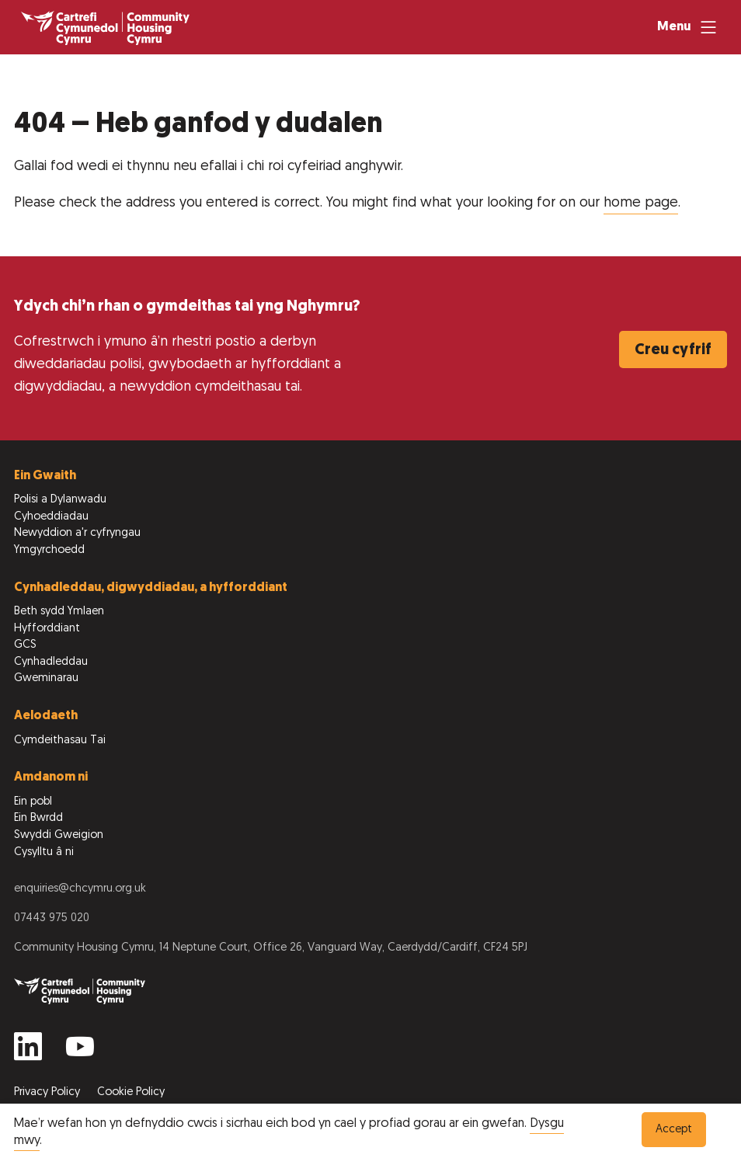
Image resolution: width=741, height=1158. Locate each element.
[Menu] (688, 27)
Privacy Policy (48, 1092)
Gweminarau (46, 678)
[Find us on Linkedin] (28, 1052)
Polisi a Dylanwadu (60, 500)
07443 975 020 (51, 918)
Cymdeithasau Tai (60, 740)
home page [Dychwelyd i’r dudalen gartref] (641, 203)
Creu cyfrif (673, 350)
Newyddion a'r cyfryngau (77, 533)
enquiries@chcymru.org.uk (80, 889)
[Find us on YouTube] (80, 1052)
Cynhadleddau (51, 662)
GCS (25, 645)
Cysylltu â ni (44, 852)
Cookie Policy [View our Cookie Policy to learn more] (131, 1092)
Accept (674, 1129)
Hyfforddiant (47, 629)
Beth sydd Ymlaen (59, 611)
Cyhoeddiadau (51, 517)
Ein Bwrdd (38, 818)
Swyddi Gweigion (58, 835)
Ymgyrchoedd (49, 550)
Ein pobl (33, 802)
